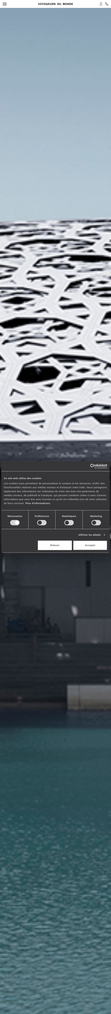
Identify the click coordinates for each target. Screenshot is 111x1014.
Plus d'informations (37, 503)
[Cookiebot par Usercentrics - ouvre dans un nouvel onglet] (92, 466)
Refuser (54, 545)
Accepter (90, 545)
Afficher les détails (89, 534)
